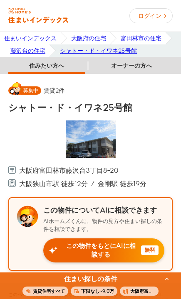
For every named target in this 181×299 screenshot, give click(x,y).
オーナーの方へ (131, 65)
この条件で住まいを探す (85, 286)
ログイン (149, 15)
